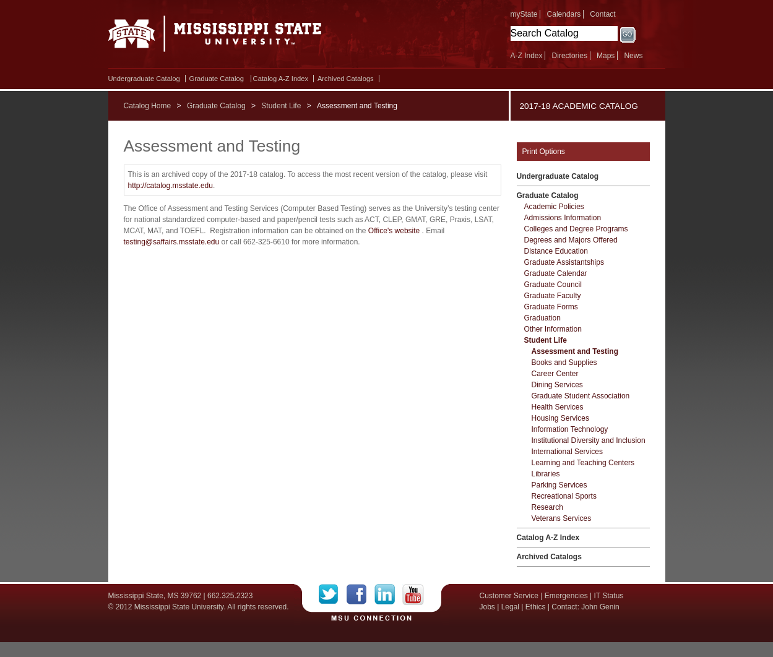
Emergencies (566, 595)
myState (524, 14)
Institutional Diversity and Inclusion (589, 440)
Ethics (535, 607)
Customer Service (509, 595)
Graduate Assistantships (564, 262)
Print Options (543, 151)
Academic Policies (554, 206)
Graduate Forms (551, 307)
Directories (569, 55)
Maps (606, 55)
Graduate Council (553, 284)
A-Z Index (527, 55)
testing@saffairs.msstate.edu (172, 242)
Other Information (553, 329)
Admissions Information (563, 217)
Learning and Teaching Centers (583, 462)
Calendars (564, 14)
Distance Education (556, 251)
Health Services (558, 407)
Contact (602, 14)
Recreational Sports (564, 496)
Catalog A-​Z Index (281, 78)
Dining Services (557, 384)
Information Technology (570, 429)
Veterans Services (562, 518)
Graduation (542, 318)
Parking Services (559, 485)
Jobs (487, 607)
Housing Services (560, 418)
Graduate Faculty (552, 295)
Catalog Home (147, 105)
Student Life (281, 105)
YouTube (413, 594)
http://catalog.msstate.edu (170, 185)
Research (547, 507)
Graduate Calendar (555, 273)
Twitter (333, 594)
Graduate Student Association (581, 396)
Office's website (394, 230)
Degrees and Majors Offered (571, 240)
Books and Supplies (564, 362)
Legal (510, 607)
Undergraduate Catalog (144, 78)
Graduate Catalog (216, 78)
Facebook (360, 594)
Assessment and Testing (575, 351)
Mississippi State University (215, 37)
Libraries (546, 474)
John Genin (600, 607)
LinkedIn (388, 594)
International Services (567, 451)
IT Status (609, 595)
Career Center (555, 373)
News (633, 55)
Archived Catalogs (345, 78)
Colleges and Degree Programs (576, 229)
